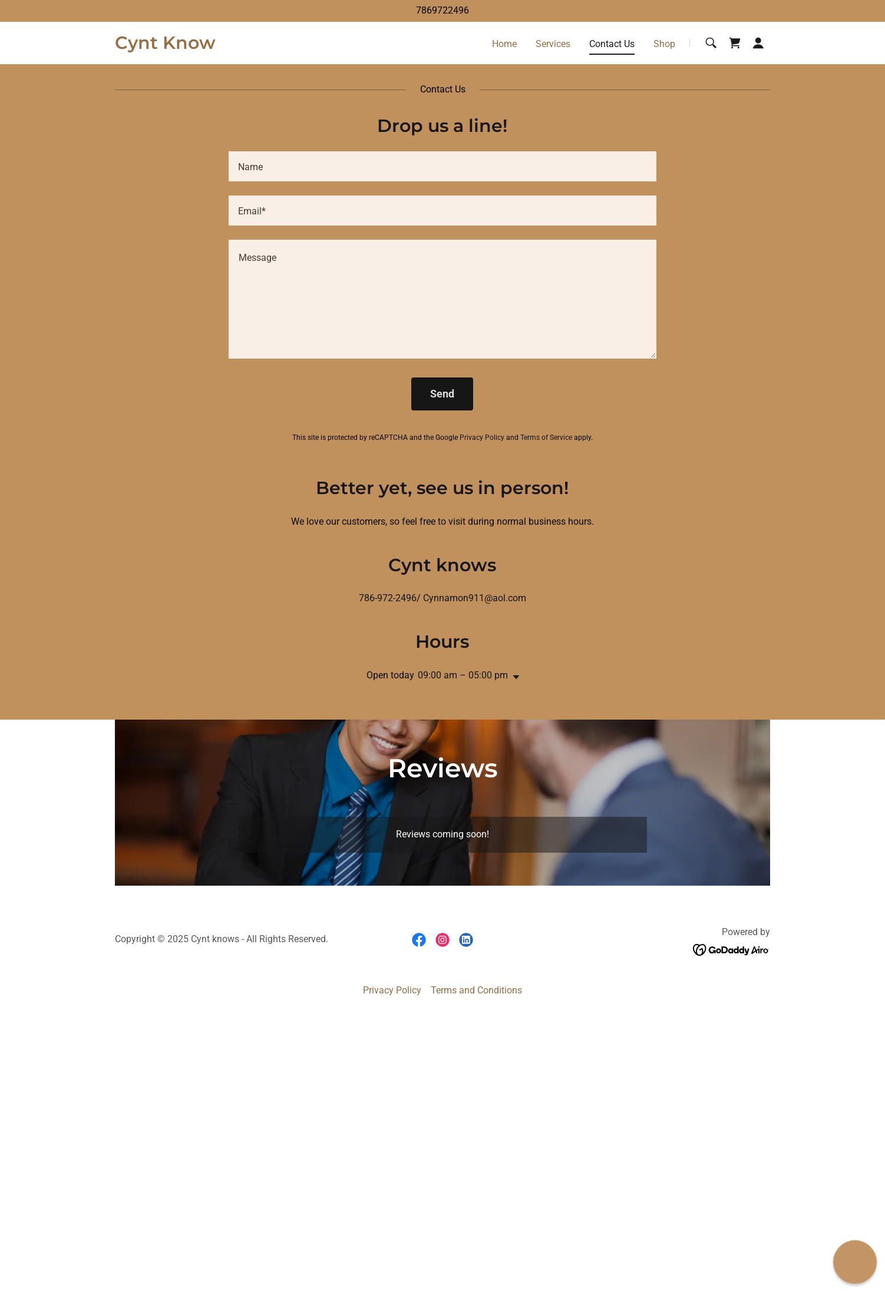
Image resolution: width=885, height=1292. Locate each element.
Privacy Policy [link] (482, 437)
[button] (758, 43)
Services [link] (553, 43)
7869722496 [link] (442, 10)
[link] (165, 45)
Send (442, 393)
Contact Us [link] (612, 43)
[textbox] (442, 166)
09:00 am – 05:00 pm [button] (463, 675)
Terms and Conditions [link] (476, 990)
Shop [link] (664, 43)
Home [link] (504, 43)
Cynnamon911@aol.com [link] (474, 598)
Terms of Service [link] (546, 437)
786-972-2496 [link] (388, 598)
